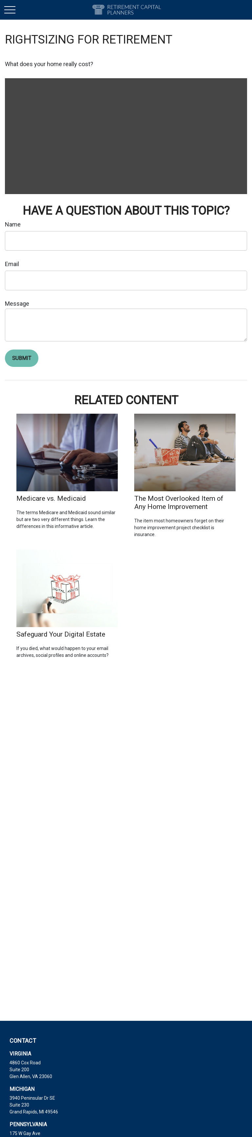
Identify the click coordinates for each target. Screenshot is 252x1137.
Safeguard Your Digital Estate (60, 634)
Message (17, 303)
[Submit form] (21, 358)
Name (13, 224)
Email (12, 264)
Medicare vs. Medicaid (51, 498)
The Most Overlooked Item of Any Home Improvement (178, 502)
